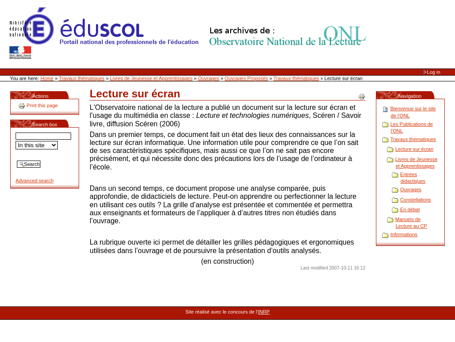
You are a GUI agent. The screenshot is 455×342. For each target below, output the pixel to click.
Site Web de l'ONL (189, 33)
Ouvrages (209, 78)
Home (46, 78)
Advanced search (34, 180)
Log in (433, 72)
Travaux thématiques (82, 78)
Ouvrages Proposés (246, 78)
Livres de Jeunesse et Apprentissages (151, 78)
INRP (264, 311)
